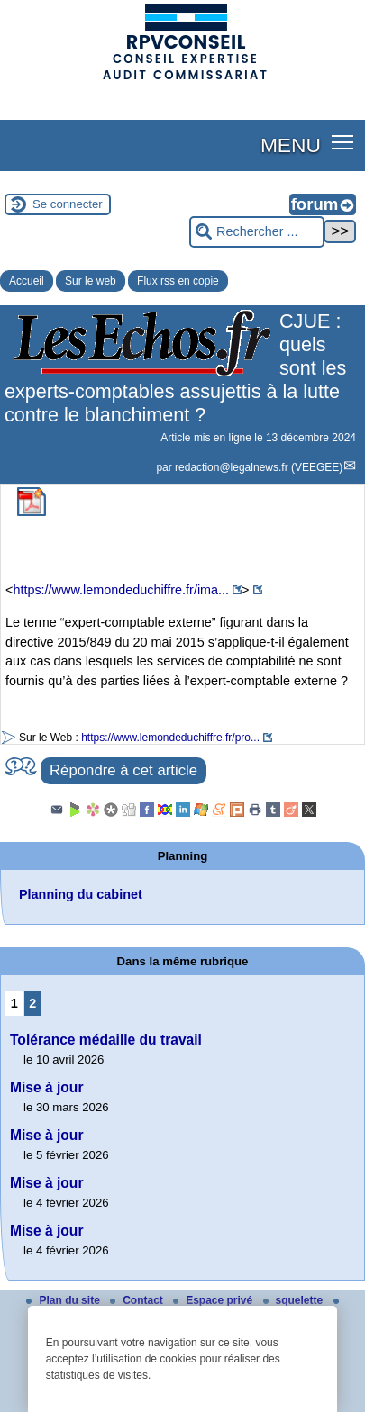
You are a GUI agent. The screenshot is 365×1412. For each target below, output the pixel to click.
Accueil (26, 281)
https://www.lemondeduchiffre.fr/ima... (121, 590)
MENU (290, 145)
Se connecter (67, 204)
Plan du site (64, 1300)
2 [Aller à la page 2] (32, 1003)
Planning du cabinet (80, 894)
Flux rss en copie (178, 281)
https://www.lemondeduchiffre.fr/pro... (170, 737)
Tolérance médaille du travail (106, 1039)
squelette (294, 1300)
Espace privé (214, 1300)
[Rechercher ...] (256, 232)
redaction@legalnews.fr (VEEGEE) (258, 467)
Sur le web (90, 281)
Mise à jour (46, 1087)
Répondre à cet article (123, 770)
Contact (138, 1300)
